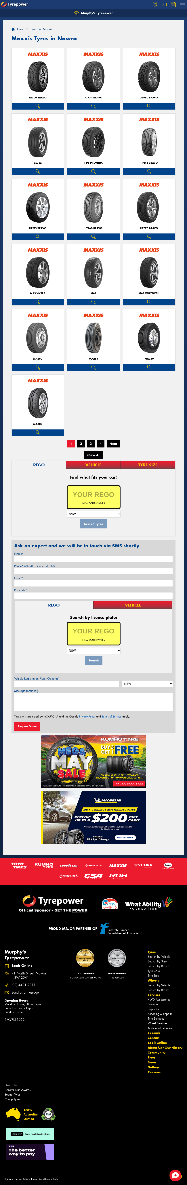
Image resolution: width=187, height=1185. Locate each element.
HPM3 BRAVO (149, 163)
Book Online (157, 1043)
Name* (19, 554)
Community (156, 1053)
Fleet (151, 1057)
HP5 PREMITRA (93, 163)
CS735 (38, 163)
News (152, 1062)
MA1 (93, 293)
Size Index (11, 1085)
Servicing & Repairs (160, 1014)
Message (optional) (26, 691)
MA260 (37, 358)
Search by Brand (158, 966)
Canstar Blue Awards (17, 1090)
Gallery (153, 1067)
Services (154, 995)
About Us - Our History (165, 1048)
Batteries (153, 1004)
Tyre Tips (153, 976)
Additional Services (160, 1028)
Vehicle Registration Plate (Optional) (36, 679)
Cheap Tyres (12, 1099)
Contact (153, 1038)
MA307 (37, 424)
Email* (18, 578)
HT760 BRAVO (93, 228)
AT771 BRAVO (93, 97)
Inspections (154, 1009)
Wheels (153, 980)
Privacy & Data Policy (26, 1178)
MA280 (149, 358)
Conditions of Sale (48, 1178)
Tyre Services (156, 1018)
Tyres (152, 952)
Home (17, 29)
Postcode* (20, 590)
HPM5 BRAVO (37, 228)
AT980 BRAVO (149, 97)
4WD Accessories (159, 1000)
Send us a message (25, 992)
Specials (154, 1033)
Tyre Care (154, 971)
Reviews (154, 1072)
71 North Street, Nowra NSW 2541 (29, 975)
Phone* (34, 566)
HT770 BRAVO (149, 228)
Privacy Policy (87, 716)
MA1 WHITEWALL (149, 293)
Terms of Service (111, 716)
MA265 (93, 358)
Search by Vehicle (159, 957)
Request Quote (27, 726)
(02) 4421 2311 (24, 985)
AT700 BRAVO (38, 97)
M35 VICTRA (37, 293)
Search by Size (157, 961)
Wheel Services (157, 1023)
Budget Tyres (12, 1095)
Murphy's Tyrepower (93, 13)
